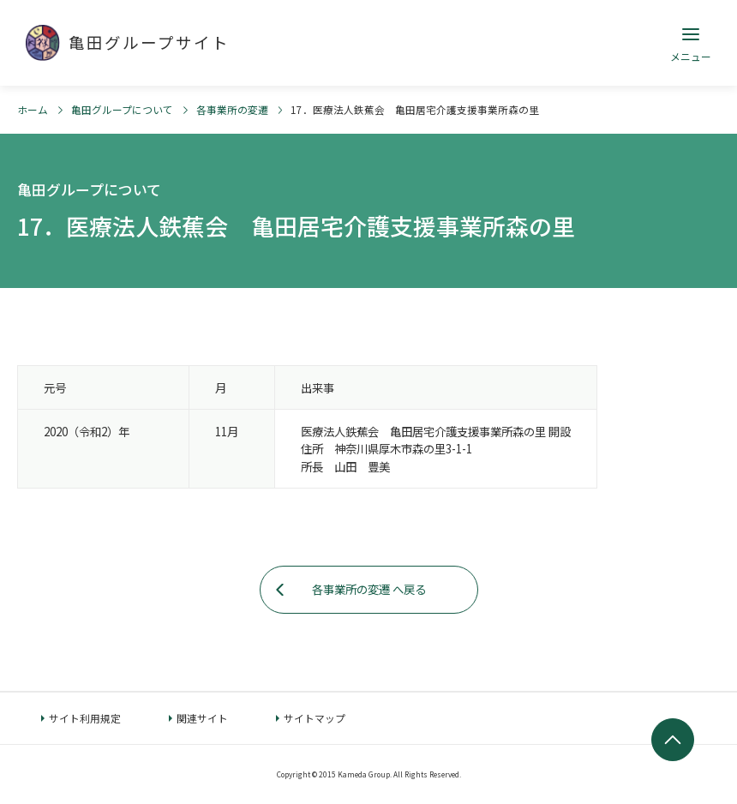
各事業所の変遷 (232, 109)
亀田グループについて (122, 109)
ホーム (32, 109)
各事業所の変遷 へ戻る (369, 588)
